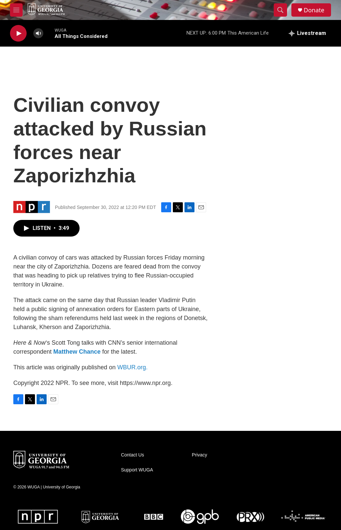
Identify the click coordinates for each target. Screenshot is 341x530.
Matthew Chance (77, 351)
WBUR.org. (132, 367)
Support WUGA (137, 469)
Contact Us (132, 454)
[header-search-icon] (280, 10)
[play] (18, 33)
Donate (314, 10)
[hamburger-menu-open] (16, 10)
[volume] (38, 33)
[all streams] (307, 33)
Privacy (199, 454)
